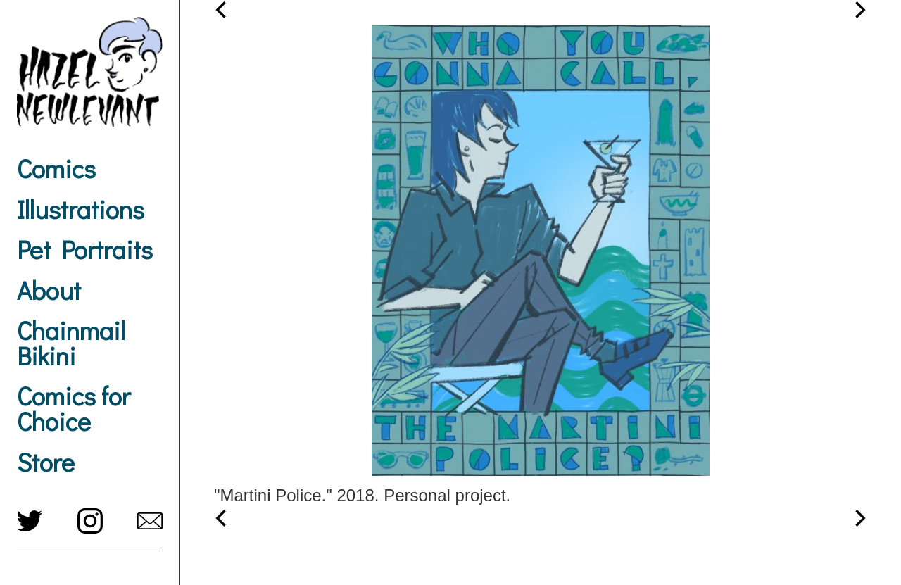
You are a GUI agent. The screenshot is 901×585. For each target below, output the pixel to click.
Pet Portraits (85, 249)
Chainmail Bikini (71, 342)
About (49, 290)
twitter (29, 521)
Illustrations (80, 209)
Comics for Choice (73, 408)
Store (46, 462)
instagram (90, 521)
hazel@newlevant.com (150, 521)
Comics (56, 168)
